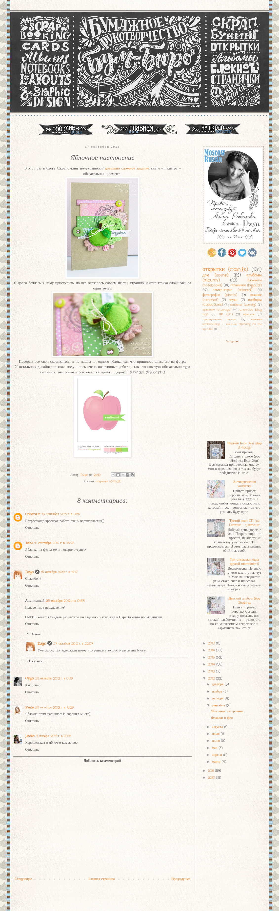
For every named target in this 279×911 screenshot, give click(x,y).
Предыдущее (180, 879)
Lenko (30, 736)
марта (216, 761)
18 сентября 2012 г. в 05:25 (54, 543)
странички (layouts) (246, 285)
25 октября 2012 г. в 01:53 (65, 600)
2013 (212, 671)
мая (215, 747)
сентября (219, 705)
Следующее (23, 879)
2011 (211, 770)
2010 (212, 777)
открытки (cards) (108, 481)
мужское (249, 314)
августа (218, 726)
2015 (212, 657)
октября (218, 698)
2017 (212, 643)
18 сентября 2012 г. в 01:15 (61, 514)
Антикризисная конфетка (244, 484)
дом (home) (215, 275)
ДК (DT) (226, 314)
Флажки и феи (222, 718)
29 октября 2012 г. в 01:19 (54, 678)
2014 (212, 664)
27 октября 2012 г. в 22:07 (73, 643)
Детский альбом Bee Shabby (244, 600)
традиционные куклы (219, 319)
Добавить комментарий (102, 760)
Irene (29, 707)
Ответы (35, 634)
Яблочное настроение (227, 711)
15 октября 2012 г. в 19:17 (59, 572)
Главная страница (101, 879)
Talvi (29, 543)
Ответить (32, 527)
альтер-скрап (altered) (232, 290)
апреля (217, 754)
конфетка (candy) (243, 305)
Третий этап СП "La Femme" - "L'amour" (244, 522)
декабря (218, 684)
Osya (29, 678)
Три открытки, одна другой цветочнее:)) (244, 561)
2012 (212, 678)
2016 (212, 650)
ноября (217, 691)
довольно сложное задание (127, 168)
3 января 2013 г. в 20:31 (53, 736)
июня (216, 740)
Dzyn (29, 572)
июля (216, 733)
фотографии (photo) (219, 294)
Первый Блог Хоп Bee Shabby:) (244, 445)
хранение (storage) (217, 310)
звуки (233, 299)
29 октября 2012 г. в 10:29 (54, 707)
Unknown (32, 514)
